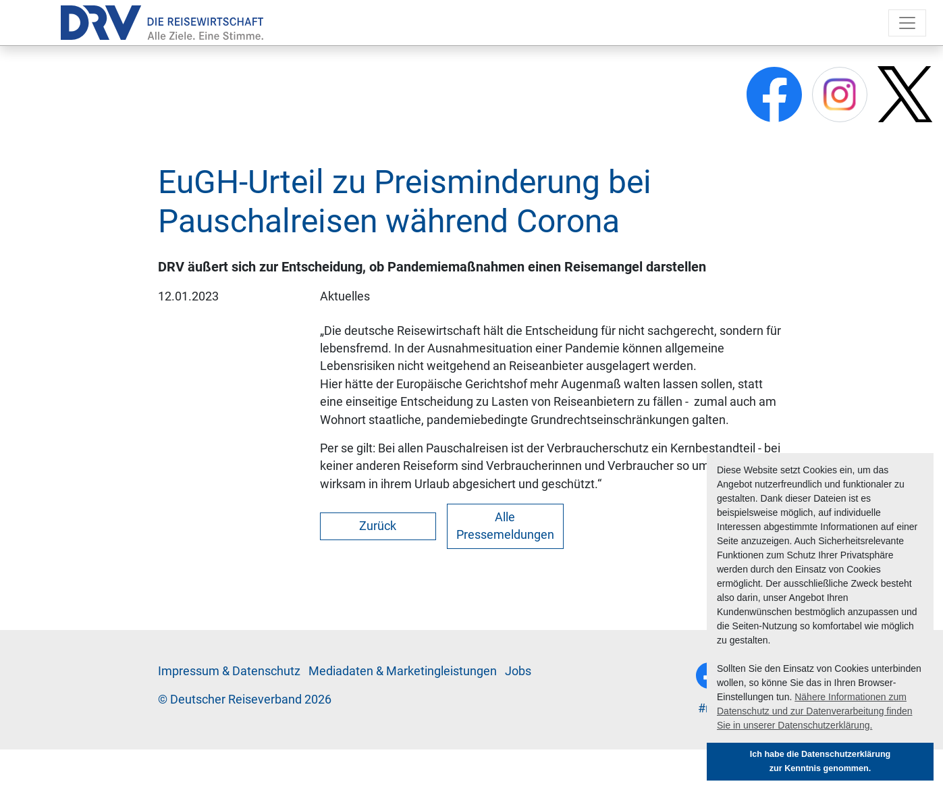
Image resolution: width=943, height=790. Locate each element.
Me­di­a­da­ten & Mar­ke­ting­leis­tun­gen (402, 671)
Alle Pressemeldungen (505, 526)
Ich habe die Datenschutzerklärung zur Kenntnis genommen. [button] (820, 761)
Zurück (377, 526)
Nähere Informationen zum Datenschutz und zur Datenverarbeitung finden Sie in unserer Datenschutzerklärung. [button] (815, 711)
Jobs (518, 671)
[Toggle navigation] (907, 22)
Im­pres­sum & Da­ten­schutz (229, 671)
